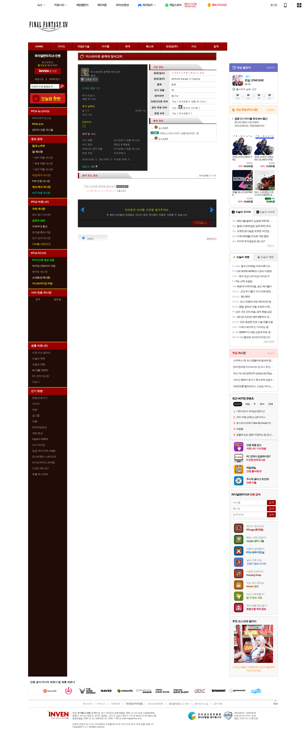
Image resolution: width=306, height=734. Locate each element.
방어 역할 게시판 (42, 157)
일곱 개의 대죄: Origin (43, 450)
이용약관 (115, 703)
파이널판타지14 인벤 (47, 55)
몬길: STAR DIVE (254, 80)
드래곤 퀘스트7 (40, 468)
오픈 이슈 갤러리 (41, 352)
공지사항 (217, 703)
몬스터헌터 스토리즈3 (44, 456)
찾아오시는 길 (201, 703)
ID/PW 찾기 (54, 79)
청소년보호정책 (155, 703)
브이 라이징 (38, 445)
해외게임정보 (39, 427)
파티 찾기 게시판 (41, 214)
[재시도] (121, 190)
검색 (62, 86)
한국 (38, 299)
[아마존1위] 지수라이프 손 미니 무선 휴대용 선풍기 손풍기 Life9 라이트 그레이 (254, 366)
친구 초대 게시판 (41, 238)
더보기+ (270, 67)
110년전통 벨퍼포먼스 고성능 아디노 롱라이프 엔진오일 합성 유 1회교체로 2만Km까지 (254, 386)
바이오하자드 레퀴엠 (43, 462)
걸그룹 (36, 415)
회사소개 (87, 703)
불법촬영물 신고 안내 (179, 703)
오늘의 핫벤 (38, 358)
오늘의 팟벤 (38, 364)
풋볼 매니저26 (40, 474)
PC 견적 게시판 (40, 376)
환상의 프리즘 (188, 107)
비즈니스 (101, 703)
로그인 (273, 5)
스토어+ (271, 110)
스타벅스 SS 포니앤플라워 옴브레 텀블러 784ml (254, 360)
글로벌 (57, 299)
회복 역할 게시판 (42, 163)
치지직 (36, 404)
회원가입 (39, 79)
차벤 (34, 409)
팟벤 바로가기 (39, 398)
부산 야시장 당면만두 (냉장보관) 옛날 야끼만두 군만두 (254, 373)
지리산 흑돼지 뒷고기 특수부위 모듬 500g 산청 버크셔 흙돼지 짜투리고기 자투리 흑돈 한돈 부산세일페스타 (254, 379)
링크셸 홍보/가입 (41, 232)
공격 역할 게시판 (42, 169)
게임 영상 (37, 433)
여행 (34, 421)
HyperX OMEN (40, 439)
